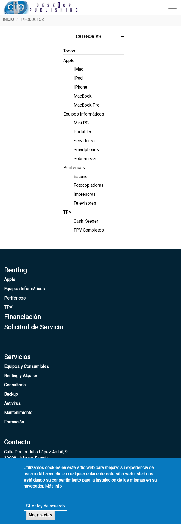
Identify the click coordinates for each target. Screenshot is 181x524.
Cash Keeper (86, 221)
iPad (78, 78)
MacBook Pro (86, 105)
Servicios (17, 357)
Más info (53, 489)
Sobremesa (85, 158)
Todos (69, 51)
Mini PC (81, 123)
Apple (68, 60)
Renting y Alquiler (20, 375)
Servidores (84, 140)
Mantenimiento (18, 412)
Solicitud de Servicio (33, 327)
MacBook (83, 96)
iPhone (80, 87)
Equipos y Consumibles (26, 366)
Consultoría (15, 385)
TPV (67, 212)
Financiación (22, 317)
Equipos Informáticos (83, 114)
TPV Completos (89, 230)
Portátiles (83, 131)
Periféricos (74, 167)
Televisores (85, 203)
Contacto (17, 442)
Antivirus (12, 403)
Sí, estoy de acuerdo (45, 509)
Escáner (81, 176)
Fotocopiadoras (89, 185)
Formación (14, 422)
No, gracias (40, 518)
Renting (15, 270)
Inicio (8, 19)
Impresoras (85, 194)
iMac (78, 69)
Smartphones (86, 149)
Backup (11, 394)
